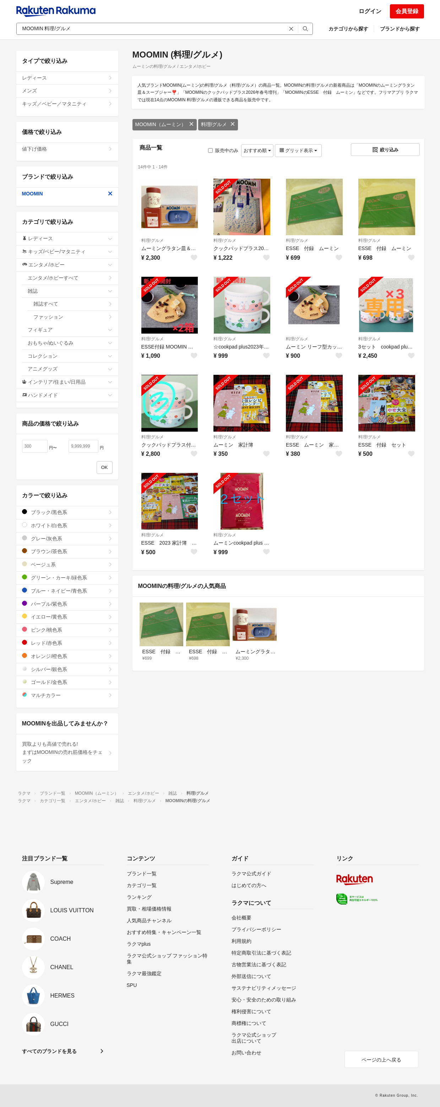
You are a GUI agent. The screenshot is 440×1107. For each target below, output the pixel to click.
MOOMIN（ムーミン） (164, 124)
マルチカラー (67, 695)
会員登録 (407, 11)
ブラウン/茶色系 (67, 551)
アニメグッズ (70, 369)
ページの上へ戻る (381, 1060)
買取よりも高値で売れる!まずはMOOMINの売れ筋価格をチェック (67, 752)
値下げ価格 (67, 149)
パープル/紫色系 (67, 604)
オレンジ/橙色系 (67, 656)
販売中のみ (223, 150)
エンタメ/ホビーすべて (70, 278)
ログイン (370, 11)
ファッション (73, 317)
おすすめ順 (257, 150)
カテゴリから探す (348, 29)
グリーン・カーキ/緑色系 (67, 577)
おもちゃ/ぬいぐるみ (70, 343)
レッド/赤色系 (67, 643)
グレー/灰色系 (67, 538)
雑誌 (70, 291)
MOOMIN (67, 193)
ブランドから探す (400, 29)
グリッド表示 (298, 150)
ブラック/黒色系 (67, 512)
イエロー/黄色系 (67, 617)
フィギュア (70, 330)
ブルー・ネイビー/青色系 (67, 591)
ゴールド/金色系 (67, 682)
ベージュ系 (67, 564)
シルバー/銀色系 (67, 669)
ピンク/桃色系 (67, 630)
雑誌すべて (73, 304)
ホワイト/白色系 (67, 525)
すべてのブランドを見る (49, 1051)
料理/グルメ (218, 124)
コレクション (70, 356)
